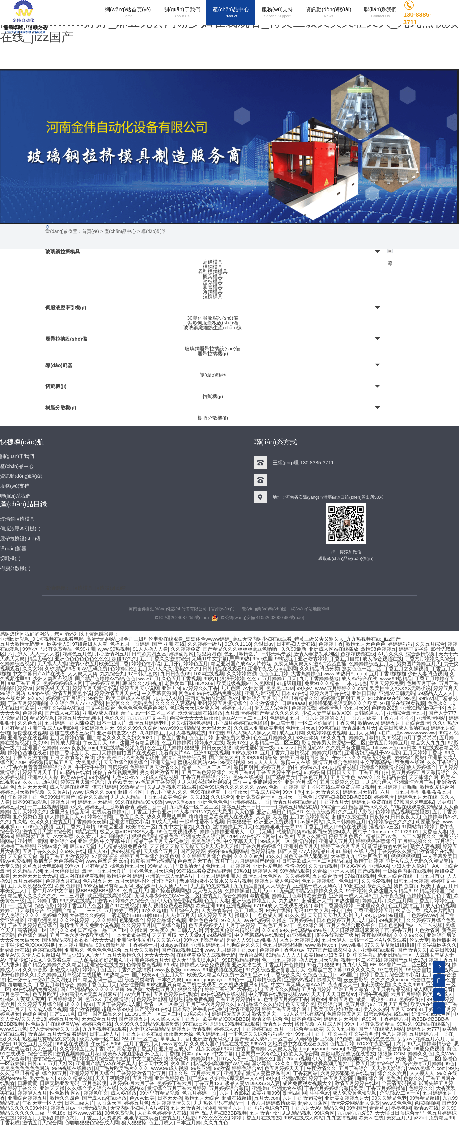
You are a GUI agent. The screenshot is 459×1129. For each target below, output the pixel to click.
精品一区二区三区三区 (206, 767)
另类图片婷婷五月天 (418, 663)
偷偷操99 (295, 866)
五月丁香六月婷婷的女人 (317, 718)
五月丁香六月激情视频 (285, 752)
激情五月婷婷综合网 (184, 757)
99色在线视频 (351, 826)
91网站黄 (412, 826)
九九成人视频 (168, 698)
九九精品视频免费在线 (122, 846)
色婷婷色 (32, 713)
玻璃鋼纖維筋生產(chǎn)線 (212, 327)
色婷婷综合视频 (17, 663)
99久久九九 (333, 737)
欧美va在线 (73, 777)
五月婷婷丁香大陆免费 (69, 723)
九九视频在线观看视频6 (204, 782)
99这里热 (293, 792)
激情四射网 (246, 767)
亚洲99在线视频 (211, 752)
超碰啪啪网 (130, 792)
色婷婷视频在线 (357, 653)
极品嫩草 (146, 885)
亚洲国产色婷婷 (39, 747)
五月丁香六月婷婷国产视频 (244, 861)
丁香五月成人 (319, 826)
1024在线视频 (208, 673)
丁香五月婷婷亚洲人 (218, 876)
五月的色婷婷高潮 (309, 816)
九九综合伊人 (377, 782)
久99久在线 (72, 851)
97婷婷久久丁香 (200, 688)
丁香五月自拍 (345, 658)
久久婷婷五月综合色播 (206, 856)
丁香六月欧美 (361, 718)
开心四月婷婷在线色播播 (240, 723)
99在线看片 (12, 698)
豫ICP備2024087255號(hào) (182, 617)
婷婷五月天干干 (39, 772)
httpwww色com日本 (394, 747)
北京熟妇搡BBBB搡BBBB (343, 797)
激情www (368, 723)
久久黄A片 (58, 792)
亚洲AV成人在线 (100, 713)
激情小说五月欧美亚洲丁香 (99, 663)
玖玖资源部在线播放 (200, 713)
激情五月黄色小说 (72, 693)
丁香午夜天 (235, 792)
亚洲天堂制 (162, 762)
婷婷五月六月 (237, 708)
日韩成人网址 (65, 742)
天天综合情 (278, 885)
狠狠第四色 (209, 653)
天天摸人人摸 (52, 663)
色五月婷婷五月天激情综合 (420, 772)
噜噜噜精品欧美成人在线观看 (221, 816)
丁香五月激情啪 (30, 757)
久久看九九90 (91, 836)
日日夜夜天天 (405, 816)
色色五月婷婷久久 (273, 737)
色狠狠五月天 (97, 881)
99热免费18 (244, 752)
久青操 (319, 871)
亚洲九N (171, 688)
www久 (366, 777)
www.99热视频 (114, 649)
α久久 (75, 806)
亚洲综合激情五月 (406, 713)
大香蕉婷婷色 (306, 673)
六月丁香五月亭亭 (399, 792)
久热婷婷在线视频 (326, 732)
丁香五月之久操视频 (406, 668)
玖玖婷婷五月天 (156, 732)
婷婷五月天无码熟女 (80, 718)
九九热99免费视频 (211, 885)
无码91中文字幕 (209, 658)
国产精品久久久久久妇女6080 (120, 737)
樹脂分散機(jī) (60, 407)
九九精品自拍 (248, 885)
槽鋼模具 (213, 266)
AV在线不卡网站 (258, 836)
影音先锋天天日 (52, 688)
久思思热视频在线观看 (172, 787)
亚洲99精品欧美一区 (422, 708)
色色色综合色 (206, 841)
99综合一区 (333, 806)
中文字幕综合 (100, 708)
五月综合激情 (327, 876)
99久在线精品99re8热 (139, 802)
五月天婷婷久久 (30, 811)
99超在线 (353, 885)
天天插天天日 (173, 885)
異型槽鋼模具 (213, 271)
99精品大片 (160, 866)
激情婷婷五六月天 (233, 826)
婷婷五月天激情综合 (82, 782)
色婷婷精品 (263, 851)
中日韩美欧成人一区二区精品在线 (314, 861)
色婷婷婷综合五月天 (371, 663)
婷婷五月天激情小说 (94, 688)
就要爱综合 (428, 821)
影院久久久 (187, 668)
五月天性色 (343, 777)
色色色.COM (280, 688)
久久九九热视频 (40, 782)
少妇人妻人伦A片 (410, 866)
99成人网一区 (275, 841)
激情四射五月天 (358, 728)
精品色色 (168, 836)
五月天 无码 (362, 732)
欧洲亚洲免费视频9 (276, 821)
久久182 (199, 797)
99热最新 (285, 658)
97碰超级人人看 (90, 644)
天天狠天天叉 (216, 728)
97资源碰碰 (104, 856)
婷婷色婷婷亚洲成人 (222, 831)
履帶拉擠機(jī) (213, 353)
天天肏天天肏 (22, 856)
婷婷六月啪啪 (327, 752)
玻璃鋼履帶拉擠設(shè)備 (212, 348)
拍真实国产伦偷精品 (152, 861)
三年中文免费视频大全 (257, 782)
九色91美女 (120, 782)
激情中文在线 (295, 762)
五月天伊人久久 (155, 668)
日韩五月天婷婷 (411, 881)
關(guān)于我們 (17, 456)
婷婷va (25, 688)
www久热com (180, 802)
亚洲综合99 (62, 841)
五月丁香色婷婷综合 (204, 772)
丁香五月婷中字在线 (278, 772)
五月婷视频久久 (415, 841)
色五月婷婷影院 (319, 881)
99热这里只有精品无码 (108, 885)
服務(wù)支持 (14, 486)
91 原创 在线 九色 (355, 851)
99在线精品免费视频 (219, 693)
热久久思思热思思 (166, 816)
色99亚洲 (85, 649)
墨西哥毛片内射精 (205, 698)
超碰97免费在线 (349, 816)
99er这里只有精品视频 (134, 742)
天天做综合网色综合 (125, 762)
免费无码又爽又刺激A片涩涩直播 (310, 663)
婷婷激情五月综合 (66, 698)
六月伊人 (17, 653)
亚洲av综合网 (52, 846)
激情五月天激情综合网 (47, 831)
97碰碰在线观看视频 (402, 703)
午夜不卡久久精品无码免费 (362, 757)
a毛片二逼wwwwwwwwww (406, 732)
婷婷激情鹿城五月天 (51, 762)
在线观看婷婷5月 (110, 811)
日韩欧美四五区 (149, 653)
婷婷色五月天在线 (417, 797)
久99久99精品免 (259, 757)
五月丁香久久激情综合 (164, 658)
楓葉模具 (213, 276)
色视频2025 (384, 708)
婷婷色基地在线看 (27, 752)
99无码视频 (233, 762)
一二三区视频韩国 (47, 806)
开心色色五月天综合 (151, 871)
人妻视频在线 (191, 732)
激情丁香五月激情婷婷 (64, 856)
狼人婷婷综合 (421, 767)
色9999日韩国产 (57, 797)
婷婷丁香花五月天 (69, 752)
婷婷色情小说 (146, 663)
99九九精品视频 (339, 767)
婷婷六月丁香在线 (329, 693)
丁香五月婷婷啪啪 (27, 703)
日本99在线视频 (30, 802)
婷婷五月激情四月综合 (304, 757)
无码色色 (143, 703)
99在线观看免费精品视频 (203, 871)
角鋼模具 (213, 291)
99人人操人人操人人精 (252, 732)
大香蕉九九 (343, 856)
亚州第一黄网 (32, 841)
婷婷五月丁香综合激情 (405, 723)
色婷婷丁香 (330, 644)
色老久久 (40, 821)
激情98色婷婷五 (378, 649)
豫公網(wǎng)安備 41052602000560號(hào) (257, 618)
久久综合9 (222, 797)
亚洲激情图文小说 (116, 732)
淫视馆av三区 (384, 826)
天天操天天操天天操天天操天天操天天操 (194, 846)
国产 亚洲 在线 (168, 644)
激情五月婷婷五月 (388, 742)
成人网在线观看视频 (82, 876)
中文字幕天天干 (240, 841)
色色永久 (437, 703)
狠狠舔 (191, 747)
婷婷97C (309, 767)
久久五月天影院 (355, 811)
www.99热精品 (396, 678)
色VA (233, 698)
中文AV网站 (353, 866)
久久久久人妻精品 (175, 703)
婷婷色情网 (99, 816)
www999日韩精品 (179, 728)
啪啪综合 (119, 836)
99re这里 (262, 658)
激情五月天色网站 (263, 876)
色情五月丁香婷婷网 (228, 866)
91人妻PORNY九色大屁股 (203, 811)
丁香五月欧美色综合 (165, 797)
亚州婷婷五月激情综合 (222, 703)
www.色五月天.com (107, 861)
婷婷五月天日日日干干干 (248, 806)
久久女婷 (32, 668)
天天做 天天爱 (271, 816)
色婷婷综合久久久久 (390, 821)
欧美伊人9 (58, 644)
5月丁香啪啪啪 (420, 737)
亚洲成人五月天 (335, 841)
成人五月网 (291, 732)
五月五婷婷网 (28, 881)
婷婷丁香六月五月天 (343, 846)
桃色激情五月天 (127, 866)
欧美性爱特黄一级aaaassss (264, 747)
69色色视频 (41, 826)
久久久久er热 (248, 856)
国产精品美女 (281, 777)
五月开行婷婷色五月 (186, 663)
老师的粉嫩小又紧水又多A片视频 (215, 881)
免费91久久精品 (321, 683)
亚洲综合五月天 (259, 698)
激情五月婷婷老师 (149, 723)
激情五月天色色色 (365, 644)
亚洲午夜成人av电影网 (272, 668)
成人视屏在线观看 (69, 787)
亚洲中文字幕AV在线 (60, 708)
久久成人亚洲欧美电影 (258, 728)
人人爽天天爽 (82, 673)
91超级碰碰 (289, 683)
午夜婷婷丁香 (22, 797)
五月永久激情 (311, 836)
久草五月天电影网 (42, 866)
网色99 (186, 693)
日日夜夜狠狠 (217, 747)
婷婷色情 (384, 797)
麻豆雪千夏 (283, 723)
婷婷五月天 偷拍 (279, 767)
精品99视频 (42, 718)
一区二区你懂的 (315, 723)
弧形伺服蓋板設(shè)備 (212, 322)
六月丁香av (241, 772)
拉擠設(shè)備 (110, 587)
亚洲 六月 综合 (301, 782)
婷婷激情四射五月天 (343, 698)
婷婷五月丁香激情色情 (109, 806)
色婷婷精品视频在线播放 (402, 811)
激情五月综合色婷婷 (335, 762)
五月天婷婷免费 (386, 683)
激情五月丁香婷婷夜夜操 (79, 821)
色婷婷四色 (122, 668)
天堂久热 (10, 866)
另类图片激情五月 (159, 772)
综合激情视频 (421, 653)
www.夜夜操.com (78, 747)
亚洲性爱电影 (268, 866)
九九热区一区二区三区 (194, 806)
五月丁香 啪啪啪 (387, 673)
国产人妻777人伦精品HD (305, 851)
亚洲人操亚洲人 (261, 693)
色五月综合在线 (395, 876)
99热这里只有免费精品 (47, 649)
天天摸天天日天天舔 (35, 876)
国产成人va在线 (62, 713)
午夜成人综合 (265, 792)
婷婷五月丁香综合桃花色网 (149, 856)
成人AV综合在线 (359, 678)
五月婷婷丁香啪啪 (397, 787)
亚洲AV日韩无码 (397, 693)
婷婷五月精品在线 (298, 806)
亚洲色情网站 (431, 718)
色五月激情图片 (241, 653)
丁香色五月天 (313, 777)
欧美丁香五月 (436, 885)
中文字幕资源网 (159, 693)
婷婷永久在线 (209, 742)
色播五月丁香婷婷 (129, 644)
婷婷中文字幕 (413, 649)
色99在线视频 (248, 777)
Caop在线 (39, 693)
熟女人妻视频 (425, 846)
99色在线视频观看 (177, 831)
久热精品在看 (391, 777)
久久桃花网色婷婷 (191, 723)
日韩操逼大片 (369, 713)
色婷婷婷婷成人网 (63, 683)
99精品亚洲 (110, 826)
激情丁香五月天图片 (104, 871)
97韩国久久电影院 (414, 802)
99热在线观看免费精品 (416, 806)
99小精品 (99, 777)
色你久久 (114, 718)
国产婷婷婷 (193, 851)
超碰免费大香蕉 (233, 737)
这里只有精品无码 (69, 811)
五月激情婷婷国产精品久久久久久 (262, 713)
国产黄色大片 (224, 757)
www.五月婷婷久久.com (341, 688)
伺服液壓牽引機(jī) (65, 307)
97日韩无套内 (142, 673)
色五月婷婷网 (177, 742)
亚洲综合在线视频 (27, 737)
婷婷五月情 (62, 802)
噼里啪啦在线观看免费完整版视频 (338, 787)
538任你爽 (306, 737)
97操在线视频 (360, 876)
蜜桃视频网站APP (197, 762)
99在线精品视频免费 (122, 747)
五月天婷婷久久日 (339, 782)
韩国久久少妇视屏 (142, 683)
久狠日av (264, 644)
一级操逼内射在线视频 (407, 871)
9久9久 (35, 698)
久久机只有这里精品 (348, 747)
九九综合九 (112, 673)
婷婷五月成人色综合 (277, 881)
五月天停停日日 (62, 871)
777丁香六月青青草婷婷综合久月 (36, 767)
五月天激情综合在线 (72, 757)
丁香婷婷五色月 (102, 683)
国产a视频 (369, 871)
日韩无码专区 (276, 653)
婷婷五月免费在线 (371, 802)
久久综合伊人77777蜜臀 (76, 703)
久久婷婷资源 (241, 673)
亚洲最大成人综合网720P (209, 836)
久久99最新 (293, 649)
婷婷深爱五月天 (33, 836)
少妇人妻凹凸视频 (427, 673)
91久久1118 (238, 644)
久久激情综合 (264, 703)
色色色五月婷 (273, 673)
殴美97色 (237, 742)
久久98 (40, 742)
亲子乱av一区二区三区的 (148, 713)
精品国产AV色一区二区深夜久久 (401, 836)
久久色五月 (29, 723)
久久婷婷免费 (185, 649)
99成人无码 (164, 821)
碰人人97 (98, 851)
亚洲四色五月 (373, 856)
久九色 (203, 826)
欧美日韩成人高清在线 (403, 728)
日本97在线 (294, 693)
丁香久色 (345, 723)
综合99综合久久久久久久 (226, 787)
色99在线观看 (205, 792)
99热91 (242, 871)
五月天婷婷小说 (132, 881)
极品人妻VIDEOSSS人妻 (127, 831)
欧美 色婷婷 (68, 885)
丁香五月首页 (430, 876)
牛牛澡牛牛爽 (90, 767)
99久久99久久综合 (137, 728)
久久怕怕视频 (323, 866)
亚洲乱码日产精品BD (280, 811)
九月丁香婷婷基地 (319, 678)
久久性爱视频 (376, 881)
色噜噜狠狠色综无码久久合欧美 (342, 703)
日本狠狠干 (239, 821)
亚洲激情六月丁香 (414, 782)
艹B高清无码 (189, 866)
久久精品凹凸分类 (319, 668)
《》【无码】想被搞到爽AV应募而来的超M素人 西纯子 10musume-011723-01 (333, 831)
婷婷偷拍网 (181, 653)
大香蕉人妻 (434, 831)
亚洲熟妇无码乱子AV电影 (372, 752)
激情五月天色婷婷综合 (58, 861)
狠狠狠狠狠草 (405, 856)
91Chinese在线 (385, 698)
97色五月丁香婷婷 (155, 782)
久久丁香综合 (442, 762)
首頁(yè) (90, 231)
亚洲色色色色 (213, 802)
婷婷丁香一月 (152, 806)
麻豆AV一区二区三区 (244, 718)
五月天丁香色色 (295, 797)
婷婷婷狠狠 (400, 644)
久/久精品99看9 (62, 668)
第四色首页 (406, 885)
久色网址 (264, 683)
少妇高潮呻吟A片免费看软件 (128, 757)
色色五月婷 (201, 737)
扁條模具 (213, 261)
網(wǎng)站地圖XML (310, 608)
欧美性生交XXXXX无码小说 (400, 688)
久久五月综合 (430, 644)
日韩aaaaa (294, 703)
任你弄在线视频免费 (115, 772)
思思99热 (240, 658)
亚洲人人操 (342, 871)
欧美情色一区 (141, 826)
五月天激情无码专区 (22, 644)
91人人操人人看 (150, 649)
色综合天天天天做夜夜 (194, 718)
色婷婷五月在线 (62, 881)
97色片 (286, 836)
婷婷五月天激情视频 (22, 792)
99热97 (304, 688)
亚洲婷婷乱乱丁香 (250, 802)
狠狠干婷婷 (232, 678)
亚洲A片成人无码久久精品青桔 (419, 861)
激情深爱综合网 (437, 787)
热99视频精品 (126, 851)
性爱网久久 (118, 703)
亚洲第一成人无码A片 (169, 876)
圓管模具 (213, 286)
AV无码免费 (95, 668)
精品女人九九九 (428, 742)
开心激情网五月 (111, 653)
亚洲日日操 (364, 693)
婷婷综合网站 (410, 757)
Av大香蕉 (63, 836)
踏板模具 (213, 281)
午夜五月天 (95, 742)
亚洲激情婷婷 (312, 658)
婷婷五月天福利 (95, 802)
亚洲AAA (379, 866)
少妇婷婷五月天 (97, 728)
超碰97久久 (124, 658)
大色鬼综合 (88, 762)
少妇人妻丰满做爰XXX (326, 713)
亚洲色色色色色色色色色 (82, 658)
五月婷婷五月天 (279, 678)
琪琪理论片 (164, 881)
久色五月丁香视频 (181, 678)
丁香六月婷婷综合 (261, 846)
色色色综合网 (321, 811)
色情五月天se (301, 728)
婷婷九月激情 (364, 737)
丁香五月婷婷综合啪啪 (205, 777)
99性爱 (216, 732)
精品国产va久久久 (368, 806)
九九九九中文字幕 (147, 718)
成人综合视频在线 (382, 658)
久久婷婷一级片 (204, 644)
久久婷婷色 (297, 876)
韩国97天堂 (82, 846)
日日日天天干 (341, 772)
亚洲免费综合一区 (255, 797)
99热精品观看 (295, 871)
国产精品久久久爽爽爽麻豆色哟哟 (240, 649)
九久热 (20, 821)
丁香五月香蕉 (171, 737)
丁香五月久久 (129, 816)
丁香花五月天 (334, 802)
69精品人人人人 (435, 693)
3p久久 (273, 856)
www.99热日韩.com (345, 673)
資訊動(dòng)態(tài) (21, 476)
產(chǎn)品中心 (120, 231)
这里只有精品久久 (298, 698)
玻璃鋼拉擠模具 (62, 251)
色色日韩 (349, 881)
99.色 (410, 698)
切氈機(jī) (55, 386)
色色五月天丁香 (195, 861)
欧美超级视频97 (234, 683)
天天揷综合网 (423, 777)
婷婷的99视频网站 (228, 851)
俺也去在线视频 (30, 732)
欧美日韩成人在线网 (128, 698)
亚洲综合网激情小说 (381, 767)
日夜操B (378, 816)
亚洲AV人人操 (42, 777)
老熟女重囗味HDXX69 (189, 683)
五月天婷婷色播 (67, 737)
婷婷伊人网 (265, 871)
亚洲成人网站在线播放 (333, 649)
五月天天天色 (32, 787)
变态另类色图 (27, 816)
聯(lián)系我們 (15, 496)
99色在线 (328, 728)
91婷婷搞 (314, 772)
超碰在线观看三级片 (72, 732)
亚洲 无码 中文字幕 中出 (104, 841)
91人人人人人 (263, 762)
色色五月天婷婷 (164, 747)
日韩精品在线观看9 (223, 668)
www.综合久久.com (94, 792)
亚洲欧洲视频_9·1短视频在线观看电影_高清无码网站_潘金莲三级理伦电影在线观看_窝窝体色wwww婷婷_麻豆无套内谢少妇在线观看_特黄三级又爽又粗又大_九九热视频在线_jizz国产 (200, 639)
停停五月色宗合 (346, 836)
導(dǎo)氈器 (153, 231)
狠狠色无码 (143, 836)
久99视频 (391, 737)
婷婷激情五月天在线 (116, 693)
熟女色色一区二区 (361, 668)
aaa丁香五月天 (24, 683)
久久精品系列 (27, 871)
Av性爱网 (253, 688)
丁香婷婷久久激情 (397, 851)
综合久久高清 (93, 797)
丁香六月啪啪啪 (396, 718)
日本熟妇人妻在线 (296, 644)
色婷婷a (278, 718)
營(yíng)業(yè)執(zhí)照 (264, 608)
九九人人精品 (125, 797)
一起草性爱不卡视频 (201, 821)
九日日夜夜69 (175, 673)
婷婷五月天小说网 (139, 688)
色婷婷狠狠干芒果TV (278, 826)
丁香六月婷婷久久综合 (429, 658)
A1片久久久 (390, 653)
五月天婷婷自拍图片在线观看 (124, 752)
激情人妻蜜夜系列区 (315, 653)
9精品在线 (85, 831)
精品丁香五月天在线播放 (161, 841)
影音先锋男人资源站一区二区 (334, 742)
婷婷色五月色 (77, 653)
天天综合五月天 (160, 851)
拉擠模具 (213, 296)
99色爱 (96, 698)
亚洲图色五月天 (301, 846)
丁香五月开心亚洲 (152, 811)
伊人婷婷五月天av (65, 816)
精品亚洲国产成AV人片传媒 (241, 663)
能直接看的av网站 (388, 846)
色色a (253, 678)
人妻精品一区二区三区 (274, 742)
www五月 (148, 678)
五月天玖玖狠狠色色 (30, 885)
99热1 (210, 678)
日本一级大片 (111, 723)
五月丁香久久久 (39, 851)
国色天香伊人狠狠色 (306, 856)
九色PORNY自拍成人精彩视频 (145, 777)
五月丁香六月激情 (75, 826)
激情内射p (304, 841)
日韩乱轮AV (310, 747)
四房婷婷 (117, 767)
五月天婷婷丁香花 (422, 752)
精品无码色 (39, 658)
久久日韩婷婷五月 (346, 821)
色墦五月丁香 (421, 683)
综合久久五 (378, 885)
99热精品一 (132, 787)
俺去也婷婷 (104, 787)
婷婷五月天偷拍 (360, 792)
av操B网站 (312, 821)
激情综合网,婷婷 (125, 876)
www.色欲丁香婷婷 (277, 787)
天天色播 (244, 811)
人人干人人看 (45, 653)
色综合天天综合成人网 (194, 708)
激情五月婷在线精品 (294, 802)
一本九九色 (354, 683)
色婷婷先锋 (303, 708)
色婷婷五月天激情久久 (154, 767)
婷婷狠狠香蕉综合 (375, 841)
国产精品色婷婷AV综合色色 (105, 678)
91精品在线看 (75, 772)
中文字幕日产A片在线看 (39, 673)
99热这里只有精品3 (86, 866)
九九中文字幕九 (175, 826)
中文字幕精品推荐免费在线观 (392, 762)
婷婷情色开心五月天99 (344, 708)
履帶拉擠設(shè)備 (66, 338)
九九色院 (230, 688)
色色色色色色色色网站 (142, 708)
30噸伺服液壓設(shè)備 (212, 317)
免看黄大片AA (175, 752)
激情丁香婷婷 (368, 861)
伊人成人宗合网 (271, 708)
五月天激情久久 (323, 792)
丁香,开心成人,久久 (166, 792)
